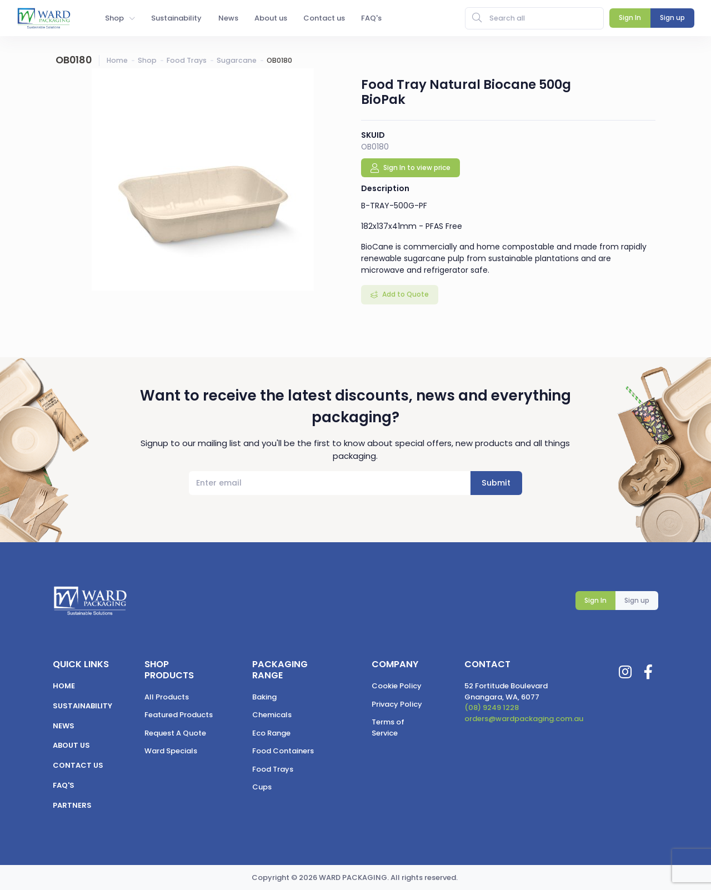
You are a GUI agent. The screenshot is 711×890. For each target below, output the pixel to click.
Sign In (595, 600)
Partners (72, 805)
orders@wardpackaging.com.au (523, 718)
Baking (264, 697)
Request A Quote (175, 733)
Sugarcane (237, 60)
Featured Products (178, 714)
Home (117, 60)
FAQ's (63, 785)
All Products (166, 697)
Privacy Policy (397, 704)
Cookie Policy (397, 686)
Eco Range (271, 733)
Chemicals (272, 714)
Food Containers (283, 751)
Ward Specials (170, 751)
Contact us (78, 765)
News (63, 726)
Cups (262, 787)
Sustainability (82, 706)
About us (71, 745)
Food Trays (187, 60)
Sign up (636, 600)
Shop (147, 60)
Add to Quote (404, 294)
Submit (496, 482)
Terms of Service (388, 727)
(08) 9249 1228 (491, 707)
